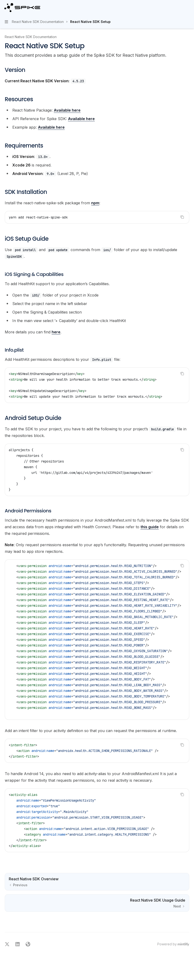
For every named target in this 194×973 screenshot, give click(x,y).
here (56, 332)
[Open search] (179, 7)
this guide (149, 526)
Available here (67, 110)
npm (95, 203)
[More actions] (187, 7)
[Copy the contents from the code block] (182, 217)
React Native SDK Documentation (31, 37)
